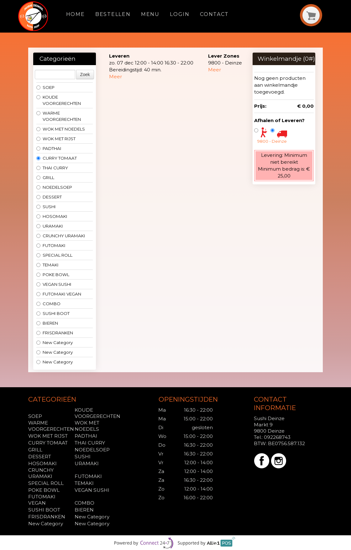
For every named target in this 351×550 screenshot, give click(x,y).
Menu (150, 14)
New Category (54, 342)
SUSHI (46, 206)
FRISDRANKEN (54, 332)
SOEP (45, 87)
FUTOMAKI (50, 245)
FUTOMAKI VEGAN (58, 293)
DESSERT (49, 196)
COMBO (48, 303)
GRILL (45, 177)
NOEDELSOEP (54, 187)
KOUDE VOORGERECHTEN (58, 100)
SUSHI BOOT (53, 313)
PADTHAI (48, 148)
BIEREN (47, 323)
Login (179, 14)
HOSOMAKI (51, 216)
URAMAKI (49, 226)
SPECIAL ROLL (54, 255)
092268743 (277, 437)
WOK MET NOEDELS (60, 128)
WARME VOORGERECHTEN (58, 116)
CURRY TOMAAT (56, 158)
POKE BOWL (52, 274)
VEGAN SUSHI (53, 284)
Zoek (85, 74)
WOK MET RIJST (56, 138)
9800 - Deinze (272, 141)
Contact (214, 14)
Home (75, 14)
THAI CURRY (52, 167)
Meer (115, 77)
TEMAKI (47, 264)
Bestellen (112, 14)
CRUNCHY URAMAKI (60, 235)
